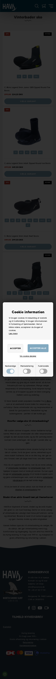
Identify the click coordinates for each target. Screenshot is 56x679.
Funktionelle (43, 369)
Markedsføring (26, 369)
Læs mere (13, 333)
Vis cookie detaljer (28, 356)
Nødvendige (10, 369)
